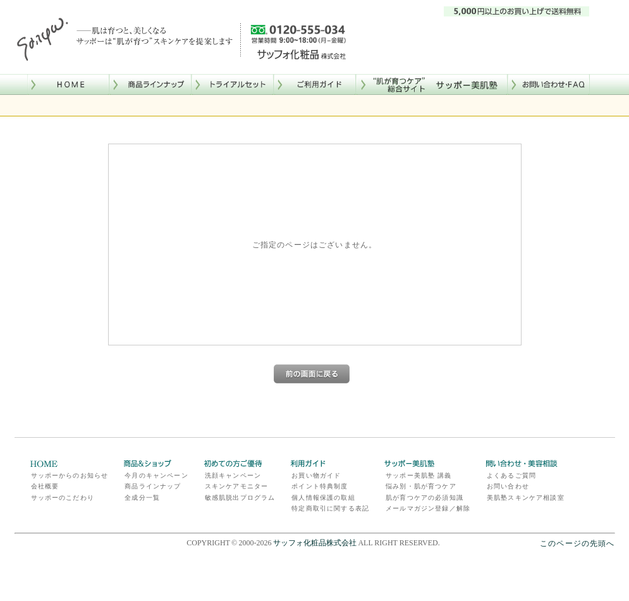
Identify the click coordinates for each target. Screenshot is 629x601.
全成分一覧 (142, 497)
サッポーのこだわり (62, 497)
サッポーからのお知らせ (70, 475)
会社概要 (45, 486)
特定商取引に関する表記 (330, 508)
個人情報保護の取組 (323, 497)
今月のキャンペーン (156, 475)
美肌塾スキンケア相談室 (526, 497)
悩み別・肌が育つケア (421, 486)
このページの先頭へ (577, 543)
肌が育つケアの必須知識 (424, 497)
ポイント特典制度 (319, 486)
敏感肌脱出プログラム (240, 497)
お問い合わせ (508, 486)
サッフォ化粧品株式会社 (315, 542)
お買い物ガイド (316, 475)
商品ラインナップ (153, 486)
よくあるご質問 (511, 475)
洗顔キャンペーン (233, 475)
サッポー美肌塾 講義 (418, 475)
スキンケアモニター (236, 486)
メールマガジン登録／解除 (428, 508)
